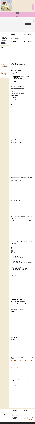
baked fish (12, 385)
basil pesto (15, 385)
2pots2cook (2, 66)
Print (12, 250)
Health (15, 14)
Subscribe (28, 24)
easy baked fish (26, 385)
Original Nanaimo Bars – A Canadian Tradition (3, 70)
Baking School (12, 14)
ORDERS (4, 14)
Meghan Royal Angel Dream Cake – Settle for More (18, 387)
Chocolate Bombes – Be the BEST (15, 388)
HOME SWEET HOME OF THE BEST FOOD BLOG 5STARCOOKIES (21, 360)
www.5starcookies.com (29, 332)
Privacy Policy (32, 14)
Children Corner (19, 14)
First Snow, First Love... (14, 377)
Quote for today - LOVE (14, 372)
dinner (22, 385)
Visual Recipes (8, 14)
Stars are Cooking (15, 384)
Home (1, 14)
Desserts (2, 52)
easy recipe (30, 385)
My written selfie (28, 14)
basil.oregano (19, 385)
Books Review (23, 14)
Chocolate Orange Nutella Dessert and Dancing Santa (4, 64)
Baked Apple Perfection (15, 367)
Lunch (11, 384)
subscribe (17, 16)
